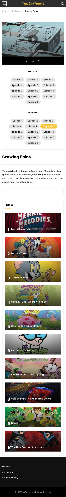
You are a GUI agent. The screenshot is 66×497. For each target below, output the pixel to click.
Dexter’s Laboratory (23, 350)
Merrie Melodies (20, 229)
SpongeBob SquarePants (26, 326)
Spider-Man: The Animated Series (31, 398)
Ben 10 (14, 423)
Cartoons (16, 11)
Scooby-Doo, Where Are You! (28, 302)
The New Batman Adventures (28, 447)
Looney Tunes (19, 253)
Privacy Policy (11, 477)
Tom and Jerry (20, 277)
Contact (8, 472)
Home (5, 11)
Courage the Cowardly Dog (27, 374)
